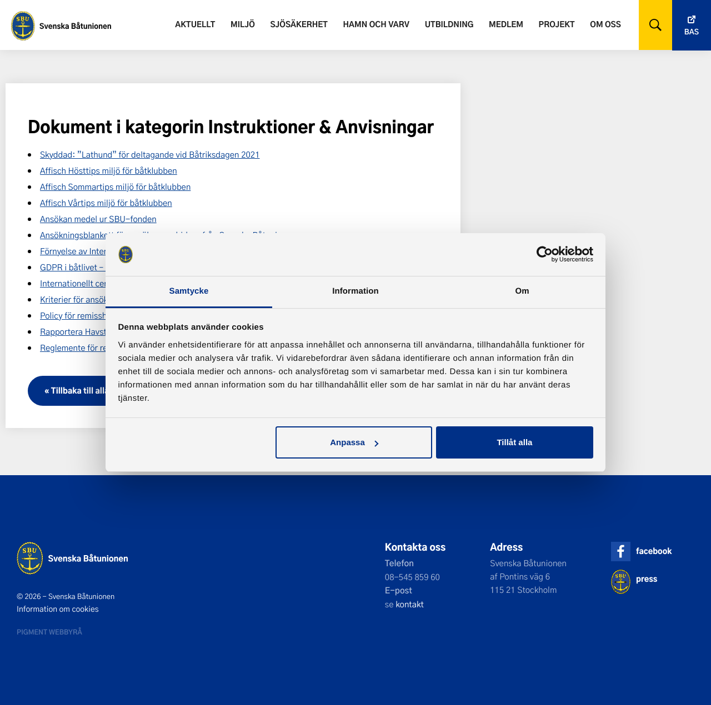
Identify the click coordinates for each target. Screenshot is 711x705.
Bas (691, 32)
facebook (654, 551)
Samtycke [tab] (189, 291)
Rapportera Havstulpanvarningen (102, 331)
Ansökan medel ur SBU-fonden (98, 219)
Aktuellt (195, 24)
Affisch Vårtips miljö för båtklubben (106, 203)
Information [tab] (355, 291)
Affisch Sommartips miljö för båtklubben (115, 186)
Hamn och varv (376, 24)
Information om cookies (58, 609)
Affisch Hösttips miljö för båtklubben (108, 170)
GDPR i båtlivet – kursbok (87, 267)
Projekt (557, 24)
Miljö (243, 24)
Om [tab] (522, 291)
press (646, 578)
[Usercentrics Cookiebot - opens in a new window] (544, 254)
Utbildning (449, 24)
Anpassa (354, 442)
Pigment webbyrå (49, 631)
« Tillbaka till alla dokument (96, 390)
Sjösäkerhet (298, 24)
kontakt (409, 604)
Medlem (506, 24)
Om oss (605, 24)
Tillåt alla (514, 442)
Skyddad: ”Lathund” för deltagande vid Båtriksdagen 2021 (149, 154)
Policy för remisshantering (89, 315)
